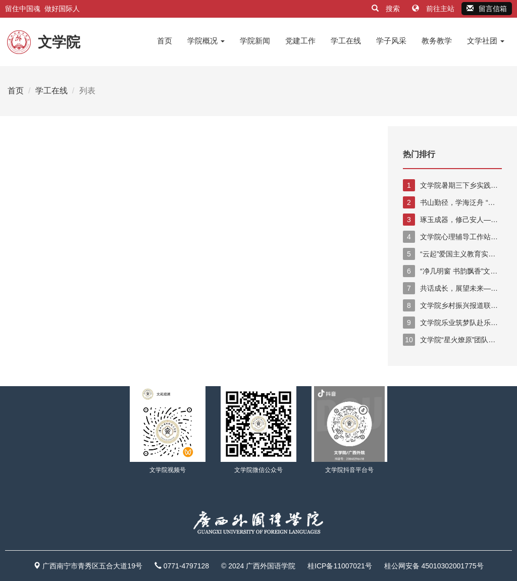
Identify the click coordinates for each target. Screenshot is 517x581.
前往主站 (434, 9)
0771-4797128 (186, 566)
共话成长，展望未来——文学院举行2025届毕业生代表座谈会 (450, 288)
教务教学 (437, 40)
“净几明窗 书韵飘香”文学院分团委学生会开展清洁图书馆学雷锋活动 (452, 271)
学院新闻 (255, 40)
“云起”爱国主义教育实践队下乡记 (449, 254)
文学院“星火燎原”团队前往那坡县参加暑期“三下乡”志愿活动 (451, 340)
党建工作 (300, 40)
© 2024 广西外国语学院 (258, 566)
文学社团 (485, 40)
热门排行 (419, 154)
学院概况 (206, 40)
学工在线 (346, 40)
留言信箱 (487, 9)
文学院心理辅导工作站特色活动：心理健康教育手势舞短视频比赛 (452, 237)
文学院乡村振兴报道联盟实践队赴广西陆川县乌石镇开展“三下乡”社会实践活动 (452, 305)
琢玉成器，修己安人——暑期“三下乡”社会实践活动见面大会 (451, 220)
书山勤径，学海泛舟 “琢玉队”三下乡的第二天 (449, 202)
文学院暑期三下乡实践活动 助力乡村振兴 (450, 185)
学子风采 (391, 40)
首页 (164, 40)
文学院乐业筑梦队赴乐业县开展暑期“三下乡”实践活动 (450, 322)
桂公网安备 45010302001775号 (434, 566)
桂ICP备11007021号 (339, 566)
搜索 (387, 9)
